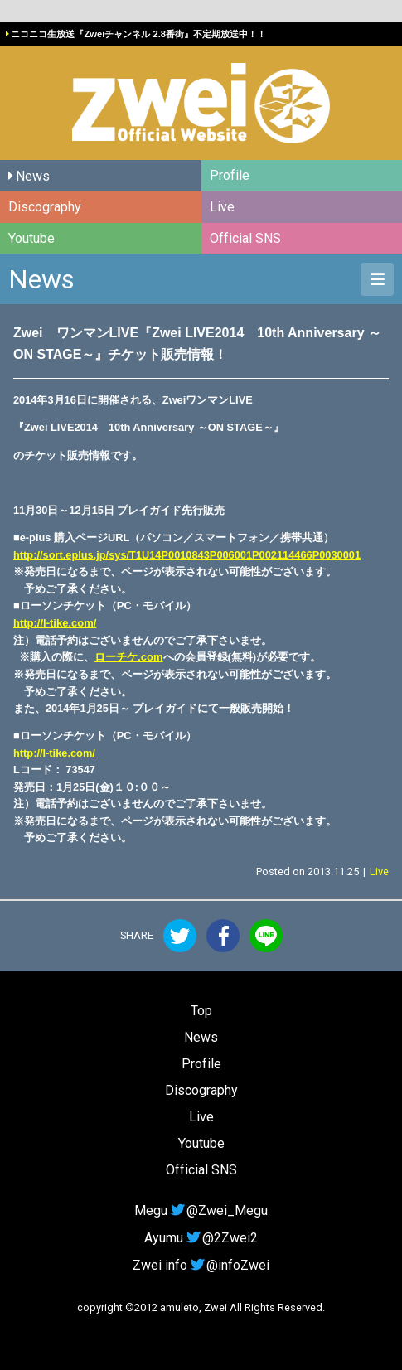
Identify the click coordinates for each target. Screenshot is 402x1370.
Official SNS (245, 238)
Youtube (31, 238)
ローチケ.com (128, 657)
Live (222, 207)
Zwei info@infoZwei (201, 1265)
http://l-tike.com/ (54, 623)
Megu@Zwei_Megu (200, 1210)
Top (201, 1011)
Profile (229, 175)
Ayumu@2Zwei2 (200, 1238)
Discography (44, 207)
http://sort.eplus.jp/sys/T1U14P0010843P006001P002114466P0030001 (187, 555)
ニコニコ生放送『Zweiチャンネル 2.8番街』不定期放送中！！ (138, 34)
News (33, 176)
